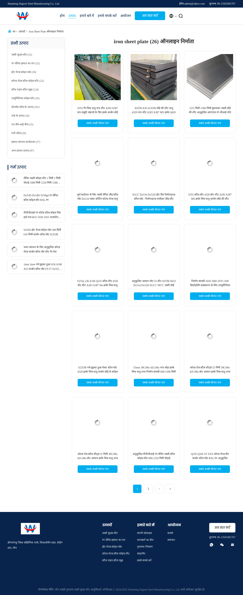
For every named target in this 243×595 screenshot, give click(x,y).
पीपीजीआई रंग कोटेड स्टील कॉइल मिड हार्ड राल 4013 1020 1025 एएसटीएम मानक (42, 215)
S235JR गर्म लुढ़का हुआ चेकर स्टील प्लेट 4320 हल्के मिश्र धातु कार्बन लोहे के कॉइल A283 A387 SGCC (97, 371)
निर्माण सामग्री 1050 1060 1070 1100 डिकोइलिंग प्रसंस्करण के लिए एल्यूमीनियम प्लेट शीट (210, 285)
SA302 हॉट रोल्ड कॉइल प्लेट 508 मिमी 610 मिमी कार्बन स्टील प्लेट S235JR (42, 232)
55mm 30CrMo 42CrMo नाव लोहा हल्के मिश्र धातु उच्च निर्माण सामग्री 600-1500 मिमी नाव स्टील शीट (154, 371)
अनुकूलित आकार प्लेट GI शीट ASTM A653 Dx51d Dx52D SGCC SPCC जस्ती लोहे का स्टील (154, 285)
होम (62, 16)
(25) (22, 124)
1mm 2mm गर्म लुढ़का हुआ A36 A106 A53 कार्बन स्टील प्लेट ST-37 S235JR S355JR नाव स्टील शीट (43, 267)
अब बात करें (150, 15)
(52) (21, 54)
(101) (25, 107)
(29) (18, 133)
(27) (25, 142)
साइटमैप (141, 553)
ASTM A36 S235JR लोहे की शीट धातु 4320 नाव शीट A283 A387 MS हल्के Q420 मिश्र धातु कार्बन (154, 112)
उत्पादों (22, 31)
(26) (25, 98)
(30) (23, 72)
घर (14, 31)
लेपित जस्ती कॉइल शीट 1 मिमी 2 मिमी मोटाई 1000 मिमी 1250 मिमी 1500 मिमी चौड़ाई (42, 181)
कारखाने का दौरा (145, 539)
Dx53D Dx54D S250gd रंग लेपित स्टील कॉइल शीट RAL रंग (41, 197)
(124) (25, 89)
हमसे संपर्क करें (107, 16)
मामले (170, 533)
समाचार (171, 539)
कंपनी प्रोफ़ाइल (144, 533)
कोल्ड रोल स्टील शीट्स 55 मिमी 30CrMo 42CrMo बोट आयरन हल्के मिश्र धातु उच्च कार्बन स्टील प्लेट (210, 371)
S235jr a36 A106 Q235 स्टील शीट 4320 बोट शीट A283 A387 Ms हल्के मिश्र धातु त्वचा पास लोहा (97, 285)
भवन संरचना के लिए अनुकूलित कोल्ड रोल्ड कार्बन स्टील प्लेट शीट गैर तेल (42, 249)
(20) (20, 115)
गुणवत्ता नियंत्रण (145, 546)
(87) (22, 150)
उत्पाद (72, 16)
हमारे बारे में (87, 16)
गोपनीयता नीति (45, 589)
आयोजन (125, 16)
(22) (27, 80)
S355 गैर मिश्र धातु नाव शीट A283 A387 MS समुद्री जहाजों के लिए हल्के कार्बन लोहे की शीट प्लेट (97, 112)
